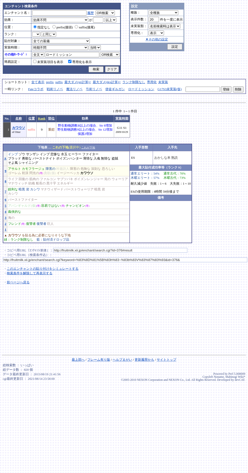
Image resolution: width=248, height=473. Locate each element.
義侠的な (14, 212)
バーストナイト (44, 158)
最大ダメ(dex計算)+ (107, 82)
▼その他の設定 (156, 39)
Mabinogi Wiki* (235, 377)
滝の (107, 179)
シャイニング (28, 163)
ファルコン (48, 179)
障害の (50, 169)
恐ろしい (108, 169)
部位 (51, 118)
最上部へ (78, 359)
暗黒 (22, 189)
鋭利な (13, 189)
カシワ (35, 189)
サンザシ (32, 154)
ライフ (13, 179)
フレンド (14, 224)
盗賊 (115, 158)
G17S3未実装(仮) (169, 89)
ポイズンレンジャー (88, 179)
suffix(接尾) (85, 27)
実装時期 (121, 118)
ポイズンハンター (69, 158)
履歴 (90, 13)
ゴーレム (14, 173)
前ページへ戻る (18, 282)
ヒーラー (74, 154)
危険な (85, 169)
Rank (41, 118)
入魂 (97, 158)
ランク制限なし (133, 82)
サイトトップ (166, 359)
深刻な (96, 169)
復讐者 (31, 224)
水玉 (64, 154)
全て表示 (37, 82)
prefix (50, 82)
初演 (25, 173)
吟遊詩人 (62, 169)
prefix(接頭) (62, 27)
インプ (13, 154)
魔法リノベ (74, 89)
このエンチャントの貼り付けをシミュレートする (42, 269)
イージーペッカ (68, 173)
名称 (18, 118)
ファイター (90, 154)
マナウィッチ (18, 183)
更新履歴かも (144, 359)
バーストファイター (22, 199)
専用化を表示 (80, 62)
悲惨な (55, 154)
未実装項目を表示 (48, 62)
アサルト (14, 169)
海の (11, 218)
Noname (219, 377)
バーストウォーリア (79, 189)
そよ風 (13, 163)
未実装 (163, 82)
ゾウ (22, 154)
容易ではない (51, 205)
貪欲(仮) (50, 173)
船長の (41, 183)
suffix (59, 82)
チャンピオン (75, 205)
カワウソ (18, 128)
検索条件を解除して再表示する (29, 273)
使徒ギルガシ (115, 89)
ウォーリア (120, 179)
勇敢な (27, 158)
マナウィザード (52, 189)
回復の (23, 179)
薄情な (88, 158)
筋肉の (34, 179)
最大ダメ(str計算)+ (77, 82)
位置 (31, 118)
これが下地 (88, 147)
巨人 (50, 224)
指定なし (41, 27)
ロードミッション (141, 89)
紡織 (31, 183)
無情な (106, 158)
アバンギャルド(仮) (22, 205)
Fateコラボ (35, 89)
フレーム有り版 (98, 359)
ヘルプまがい (122, 359)
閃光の (34, 173)
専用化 (152, 82)
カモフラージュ (33, 169)
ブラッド (14, 158)
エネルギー (65, 183)
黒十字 (51, 183)
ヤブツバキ (65, 179)
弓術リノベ (94, 89)
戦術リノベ (55, 89)
